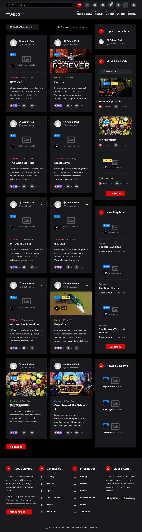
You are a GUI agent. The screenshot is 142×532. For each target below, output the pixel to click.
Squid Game (62, 162)
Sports (50, 490)
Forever (59, 82)
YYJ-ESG (13, 14)
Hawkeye (16, 81)
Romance (103, 243)
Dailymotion (106, 178)
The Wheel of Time (22, 162)
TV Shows (15, 77)
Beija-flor (60, 324)
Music (57, 78)
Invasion (59, 243)
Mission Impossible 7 (111, 101)
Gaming (13, 401)
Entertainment (54, 498)
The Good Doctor (109, 288)
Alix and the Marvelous (25, 324)
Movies (57, 401)
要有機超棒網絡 (19, 405)
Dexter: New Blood (110, 246)
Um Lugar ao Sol (20, 243)
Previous (16, 447)
